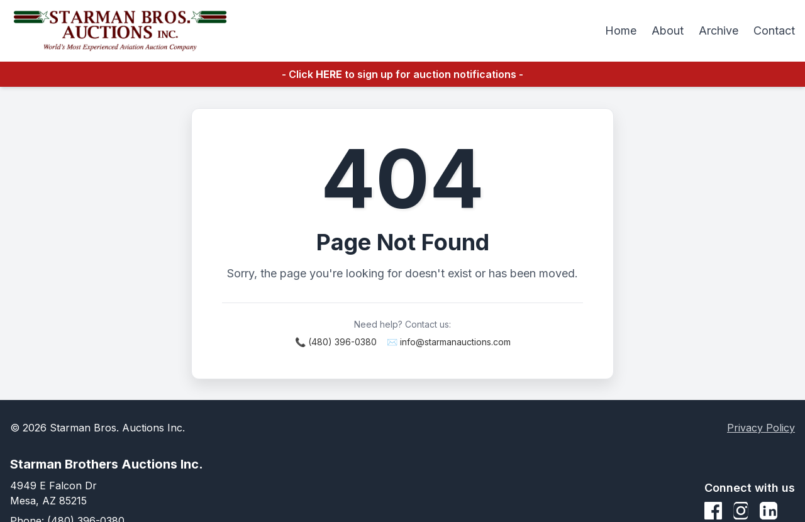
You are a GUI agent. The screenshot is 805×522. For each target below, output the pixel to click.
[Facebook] (713, 510)
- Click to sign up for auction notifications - (402, 74)
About (668, 30)
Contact (774, 30)
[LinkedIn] (768, 510)
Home (620, 30)
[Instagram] (741, 510)
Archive (718, 30)
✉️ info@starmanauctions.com (449, 341)
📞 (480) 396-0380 (336, 341)
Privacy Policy (761, 427)
